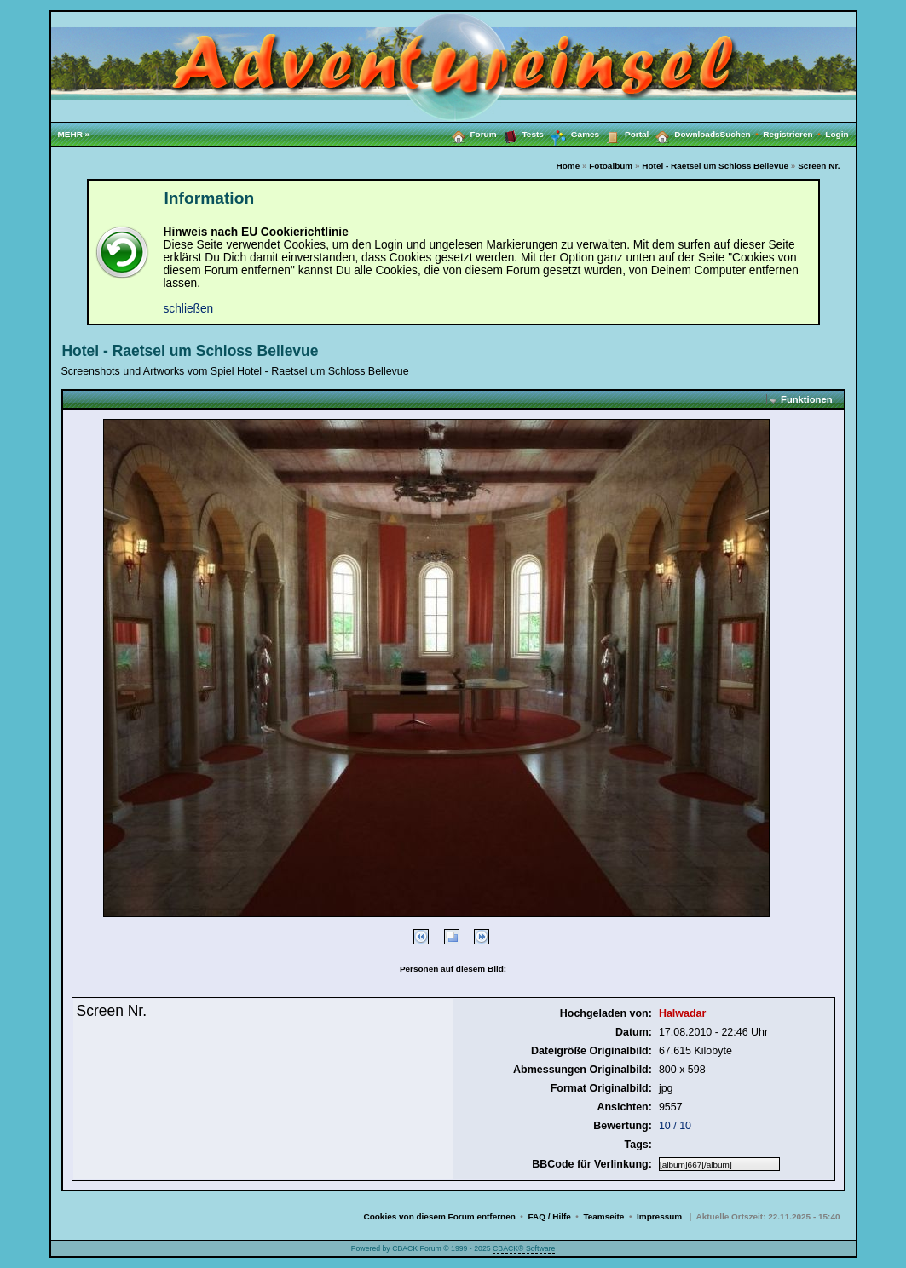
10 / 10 (675, 1126)
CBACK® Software (524, 1248)
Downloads (684, 133)
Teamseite (603, 1216)
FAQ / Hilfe (549, 1216)
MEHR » (74, 134)
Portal (624, 133)
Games (571, 134)
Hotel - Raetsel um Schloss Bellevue (715, 165)
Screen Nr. (819, 165)
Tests (520, 133)
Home (568, 165)
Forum (471, 133)
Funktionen (806, 399)
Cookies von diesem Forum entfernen (439, 1216)
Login (836, 134)
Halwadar (682, 1013)
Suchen (742, 134)
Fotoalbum (610, 165)
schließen (189, 308)
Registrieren (794, 134)
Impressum (659, 1216)
